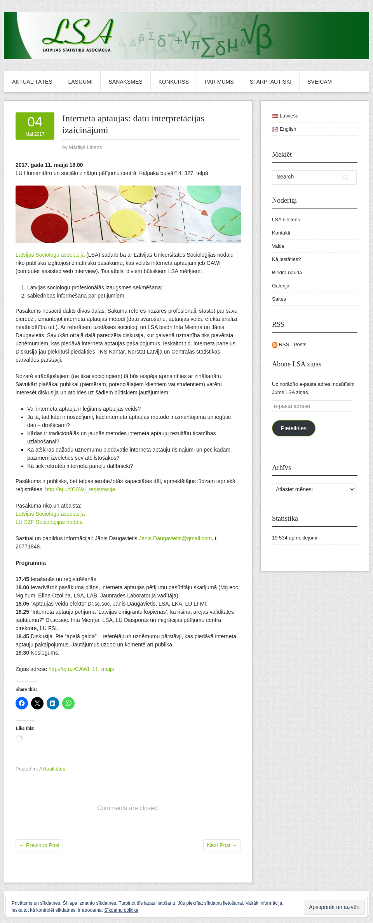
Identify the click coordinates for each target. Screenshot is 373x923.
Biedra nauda (287, 272)
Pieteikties (294, 428)
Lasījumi (80, 82)
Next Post (222, 845)
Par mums (219, 82)
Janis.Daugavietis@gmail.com (175, 538)
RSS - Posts (289, 344)
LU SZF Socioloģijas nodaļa (49, 522)
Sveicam (319, 82)
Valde (278, 246)
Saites (279, 299)
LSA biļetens (286, 219)
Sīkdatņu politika (121, 910)
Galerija (280, 286)
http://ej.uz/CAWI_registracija (80, 489)
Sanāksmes (125, 82)
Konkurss (174, 82)
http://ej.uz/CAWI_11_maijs (81, 669)
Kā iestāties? (286, 259)
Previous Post (39, 845)
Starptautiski (271, 82)
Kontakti (281, 233)
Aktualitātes (32, 82)
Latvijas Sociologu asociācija (50, 255)
